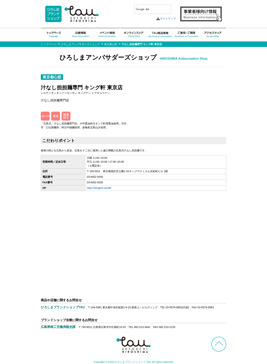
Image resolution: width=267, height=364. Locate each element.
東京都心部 (110, 44)
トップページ (48, 44)
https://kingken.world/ (99, 187)
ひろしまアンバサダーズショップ (80, 44)
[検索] (148, 9)
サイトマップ (168, 18)
